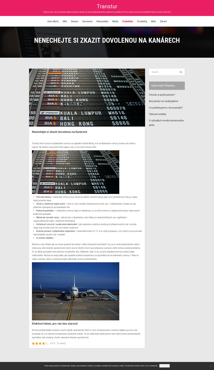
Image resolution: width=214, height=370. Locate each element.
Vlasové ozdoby (157, 114)
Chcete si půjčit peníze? (162, 94)
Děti (65, 21)
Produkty (142, 21)
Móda (115, 21)
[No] (210, 366)
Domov (74, 21)
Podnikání (127, 21)
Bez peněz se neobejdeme (163, 101)
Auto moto (53, 21)
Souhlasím (164, 366)
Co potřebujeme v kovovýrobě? (166, 107)
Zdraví (163, 21)
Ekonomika (102, 21)
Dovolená (87, 21)
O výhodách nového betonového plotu (166, 122)
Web (153, 21)
